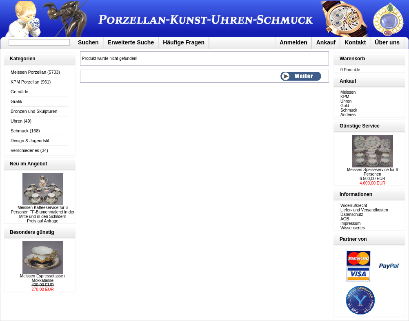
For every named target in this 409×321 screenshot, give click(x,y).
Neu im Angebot (28, 164)
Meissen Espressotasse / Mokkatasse (42, 278)
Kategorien (23, 59)
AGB (344, 219)
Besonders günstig (32, 232)
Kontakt (355, 42)
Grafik (16, 101)
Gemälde (19, 91)
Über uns (387, 42)
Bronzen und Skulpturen (34, 111)
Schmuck (20, 130)
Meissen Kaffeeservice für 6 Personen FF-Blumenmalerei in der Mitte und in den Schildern (43, 212)
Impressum (350, 223)
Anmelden (293, 42)
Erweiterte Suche (131, 42)
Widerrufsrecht (353, 205)
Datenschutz (351, 214)
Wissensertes (352, 228)
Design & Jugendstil (30, 140)
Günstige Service (360, 126)
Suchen (88, 42)
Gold (344, 105)
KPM (344, 97)
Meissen (348, 92)
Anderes (348, 114)
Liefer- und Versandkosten (364, 210)
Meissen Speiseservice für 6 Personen (372, 171)
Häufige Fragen (183, 42)
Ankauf (326, 42)
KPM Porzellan (25, 81)
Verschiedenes (25, 150)
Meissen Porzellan (28, 72)
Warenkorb (352, 59)
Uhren (16, 121)
